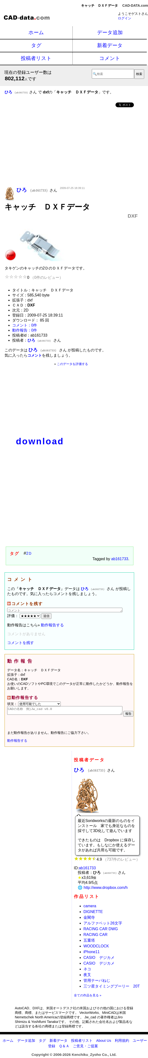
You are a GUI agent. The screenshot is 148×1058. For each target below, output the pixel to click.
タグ (36, 45)
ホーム (36, 32)
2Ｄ (29, 553)
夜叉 (87, 976)
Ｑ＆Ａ (64, 1047)
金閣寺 (89, 919)
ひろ (90, 771)
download (40, 441)
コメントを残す (20, 643)
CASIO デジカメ (99, 959)
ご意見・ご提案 (85, 1047)
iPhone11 (91, 953)
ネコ (87, 970)
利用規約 (122, 1042)
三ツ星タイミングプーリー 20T (111, 988)
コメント (109, 58)
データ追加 (110, 32)
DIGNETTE (93, 913)
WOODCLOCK (96, 947)
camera (89, 907)
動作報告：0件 (24, 330)
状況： (34, 704)
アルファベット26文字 (102, 925)
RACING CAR (95, 936)
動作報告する (52, 625)
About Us (103, 1042)
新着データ (110, 45)
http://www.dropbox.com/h (106, 889)
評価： (24, 616)
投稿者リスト (36, 58)
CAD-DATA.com (135, 5)
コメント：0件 (24, 325)
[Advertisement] (71, 147)
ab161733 (119, 559)
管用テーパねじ (96, 982)
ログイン (124, 18)
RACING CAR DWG (100, 930)
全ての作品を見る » (87, 997)
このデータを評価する (72, 364)
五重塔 (89, 942)
